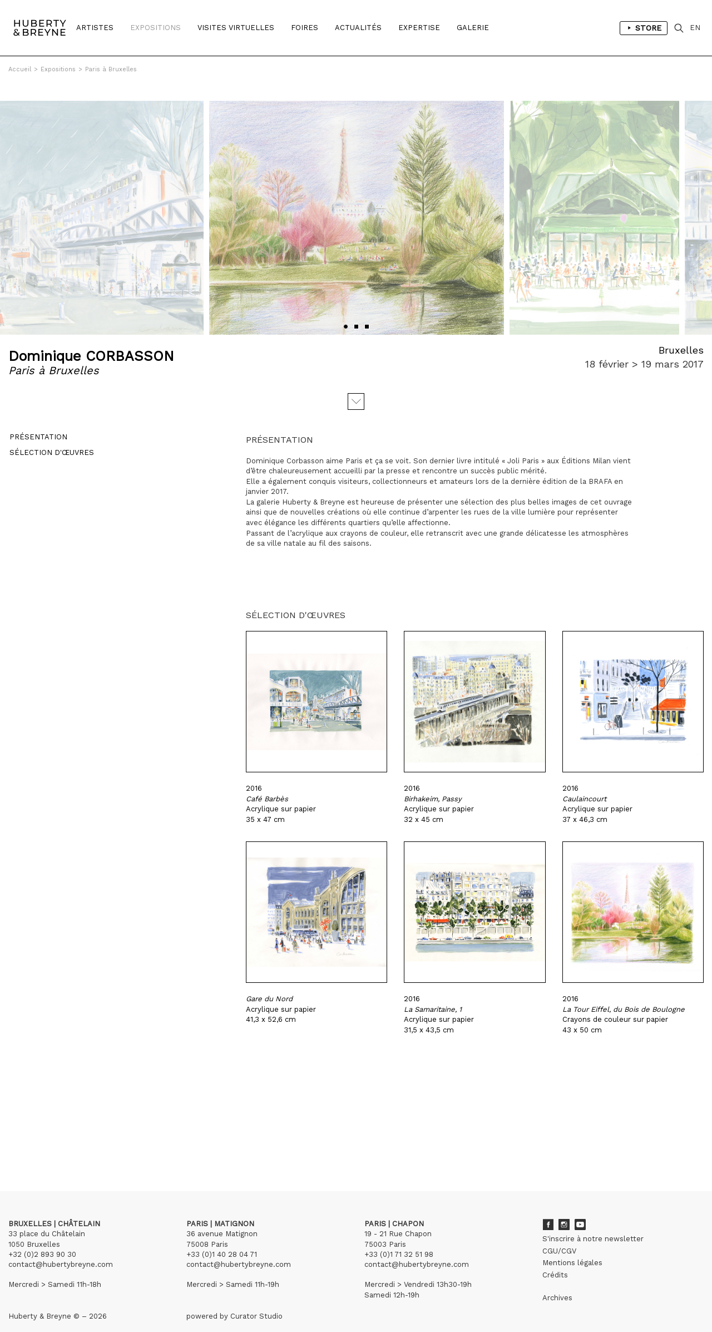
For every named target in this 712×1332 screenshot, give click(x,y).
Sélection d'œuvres (50, 436)
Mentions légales (572, 1245)
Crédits (555, 1257)
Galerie (473, 27)
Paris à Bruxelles (111, 69)
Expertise (419, 27)
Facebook (547, 1207)
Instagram (564, 1207)
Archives (557, 1280)
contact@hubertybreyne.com (60, 1247)
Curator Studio (256, 1299)
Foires (304, 27)
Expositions (155, 27)
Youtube (580, 1207)
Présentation (37, 421)
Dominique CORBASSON (91, 339)
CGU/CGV (559, 1234)
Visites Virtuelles (235, 27)
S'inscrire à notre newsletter (593, 1221)
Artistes (94, 27)
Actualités (358, 27)
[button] (345, 309)
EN (695, 27)
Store (643, 27)
